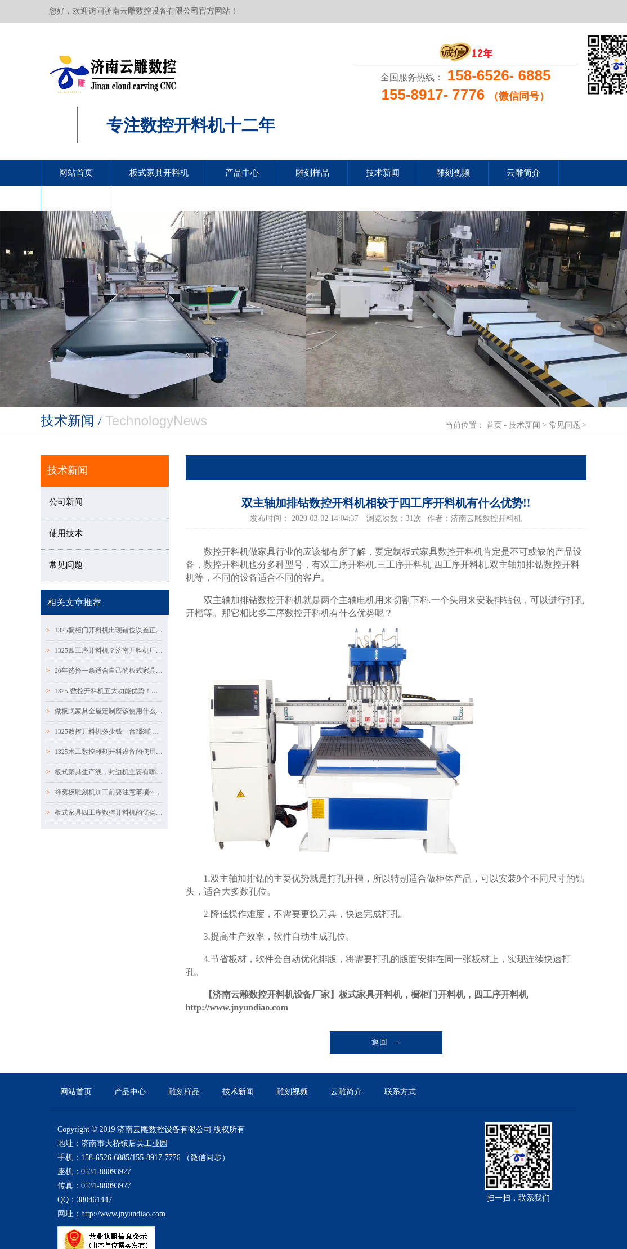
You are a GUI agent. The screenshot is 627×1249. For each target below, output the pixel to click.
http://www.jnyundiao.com (237, 1007)
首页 (494, 425)
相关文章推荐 (74, 602)
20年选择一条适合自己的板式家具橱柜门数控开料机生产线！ (104, 671)
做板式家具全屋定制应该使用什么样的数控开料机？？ (104, 711)
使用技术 (66, 533)
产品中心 (242, 172)
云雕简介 (523, 172)
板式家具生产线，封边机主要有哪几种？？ (104, 772)
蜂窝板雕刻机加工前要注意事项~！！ (104, 792)
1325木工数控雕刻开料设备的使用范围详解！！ (104, 752)
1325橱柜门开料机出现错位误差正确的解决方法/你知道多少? (104, 630)
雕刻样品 (312, 172)
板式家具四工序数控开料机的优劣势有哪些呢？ (104, 812)
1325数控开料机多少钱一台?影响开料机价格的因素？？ (104, 731)
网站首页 (76, 172)
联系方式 (76, 198)
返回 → (386, 1042)
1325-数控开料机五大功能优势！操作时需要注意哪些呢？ (104, 691)
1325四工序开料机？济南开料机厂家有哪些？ (104, 650)
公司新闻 (66, 501)
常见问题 (564, 425)
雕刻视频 (453, 172)
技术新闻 (383, 172)
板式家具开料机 (159, 172)
